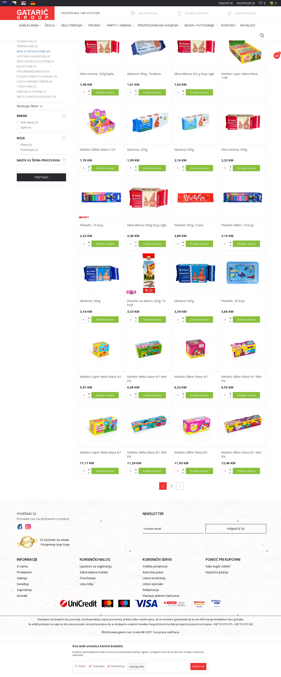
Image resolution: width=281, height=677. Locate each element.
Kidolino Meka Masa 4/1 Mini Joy (147, 419)
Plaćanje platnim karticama (161, 636)
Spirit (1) (26, 168)
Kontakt (22, 636)
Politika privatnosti (155, 607)
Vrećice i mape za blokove (36, 137)
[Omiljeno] (262, 3)
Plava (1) (26, 185)
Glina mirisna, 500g (234, 190)
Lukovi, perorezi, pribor (34, 122)
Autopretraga (142, 58)
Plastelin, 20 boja (233, 341)
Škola (70, 43)
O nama (22, 607)
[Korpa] (273, 4)
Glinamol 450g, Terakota (144, 114)
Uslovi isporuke (153, 624)
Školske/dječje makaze (33, 112)
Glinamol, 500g (90, 341)
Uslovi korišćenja (154, 619)
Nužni (82, 666)
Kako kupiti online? (218, 607)
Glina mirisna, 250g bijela (97, 114)
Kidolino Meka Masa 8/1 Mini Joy (147, 495)
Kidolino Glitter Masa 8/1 (191, 493)
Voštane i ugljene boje (33, 97)
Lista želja (86, 624)
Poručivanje (88, 619)
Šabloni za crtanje (31, 132)
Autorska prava (153, 613)
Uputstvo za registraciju (96, 607)
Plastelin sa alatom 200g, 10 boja (146, 343)
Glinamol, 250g (137, 190)
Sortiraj (162, 58)
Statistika (98, 666)
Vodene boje (26, 82)
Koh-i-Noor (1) (29, 163)
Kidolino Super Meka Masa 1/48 (239, 116)
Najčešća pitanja (217, 613)
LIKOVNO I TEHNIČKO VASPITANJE (95, 43)
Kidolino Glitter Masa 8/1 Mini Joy (241, 495)
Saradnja (23, 624)
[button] (260, 35)
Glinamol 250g (184, 190)
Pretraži (41, 218)
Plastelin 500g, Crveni (188, 266)
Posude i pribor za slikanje (37, 117)
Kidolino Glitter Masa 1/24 (97, 190)
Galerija (22, 619)
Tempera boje (27, 87)
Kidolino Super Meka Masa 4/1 (100, 417)
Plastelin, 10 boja (91, 266)
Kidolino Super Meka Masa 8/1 (100, 493)
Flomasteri (26, 76)
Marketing (117, 666)
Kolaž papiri (26, 107)
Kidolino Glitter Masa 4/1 (191, 417)
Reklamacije (151, 630)
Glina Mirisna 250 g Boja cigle (194, 114)
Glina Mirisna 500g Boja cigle (146, 266)
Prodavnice (24, 613)
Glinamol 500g (184, 341)
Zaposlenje (24, 630)
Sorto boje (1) (29, 190)
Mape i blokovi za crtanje (35, 102)
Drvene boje (27, 71)
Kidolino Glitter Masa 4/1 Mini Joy (241, 419)
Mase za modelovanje (33, 92)
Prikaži (207, 58)
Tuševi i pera (26, 127)
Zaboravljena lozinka (94, 613)
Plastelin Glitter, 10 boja (237, 266)
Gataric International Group (33, 43)
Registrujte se (246, 3)
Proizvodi (58, 43)
